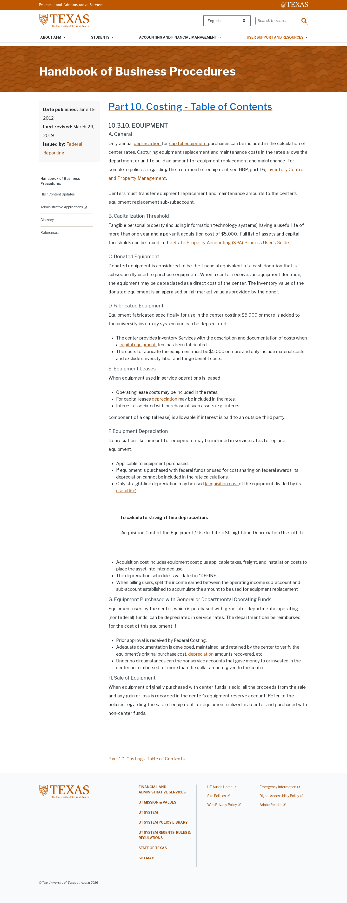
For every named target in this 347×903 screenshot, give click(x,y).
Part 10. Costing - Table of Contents (146, 758)
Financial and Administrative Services (71, 4)
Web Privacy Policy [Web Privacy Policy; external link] (222, 805)
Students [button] (100, 37)
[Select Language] (227, 20)
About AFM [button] (50, 37)
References (49, 233)
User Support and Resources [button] (275, 37)
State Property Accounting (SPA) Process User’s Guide (231, 242)
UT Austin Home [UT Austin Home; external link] (220, 787)
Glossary (47, 220)
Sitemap (146, 858)
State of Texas (153, 848)
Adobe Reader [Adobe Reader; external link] (271, 805)
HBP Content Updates (57, 194)
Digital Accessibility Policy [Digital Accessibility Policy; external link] (279, 796)
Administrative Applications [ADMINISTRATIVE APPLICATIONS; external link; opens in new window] (61, 207)
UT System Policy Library (163, 822)
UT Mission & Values (157, 802)
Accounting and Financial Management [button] (178, 37)
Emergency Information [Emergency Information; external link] (278, 787)
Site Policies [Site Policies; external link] (216, 796)
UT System (148, 813)
